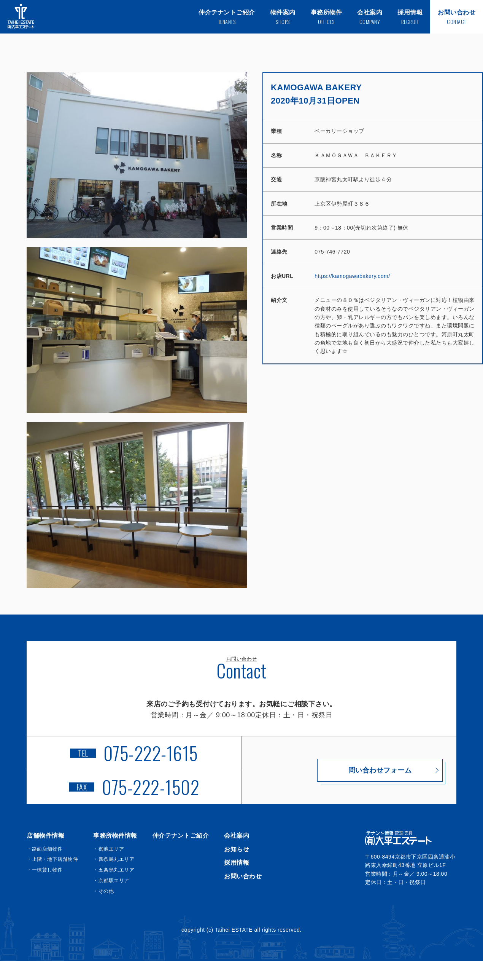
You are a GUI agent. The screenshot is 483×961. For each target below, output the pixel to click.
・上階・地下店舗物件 (52, 859)
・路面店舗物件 (45, 849)
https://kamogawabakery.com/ (352, 276)
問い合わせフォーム (349, 770)
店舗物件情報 (45, 835)
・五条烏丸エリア (113, 870)
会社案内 (236, 835)
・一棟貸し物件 (45, 870)
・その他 (103, 891)
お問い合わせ (243, 876)
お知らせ (236, 849)
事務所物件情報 (115, 835)
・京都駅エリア (111, 880)
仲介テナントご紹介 (181, 835)
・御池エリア (108, 849)
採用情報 (236, 862)
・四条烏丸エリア (113, 859)
